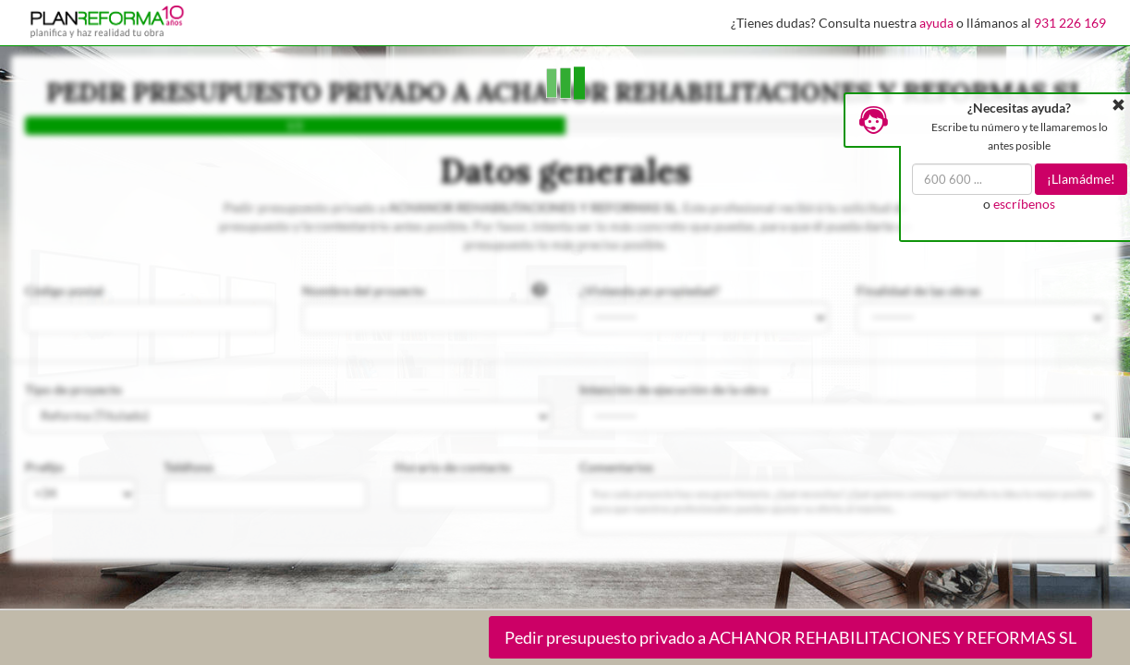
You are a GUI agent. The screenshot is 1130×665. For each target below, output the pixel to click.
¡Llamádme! (1081, 179)
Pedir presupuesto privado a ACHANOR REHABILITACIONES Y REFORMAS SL (790, 637)
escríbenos (1024, 204)
